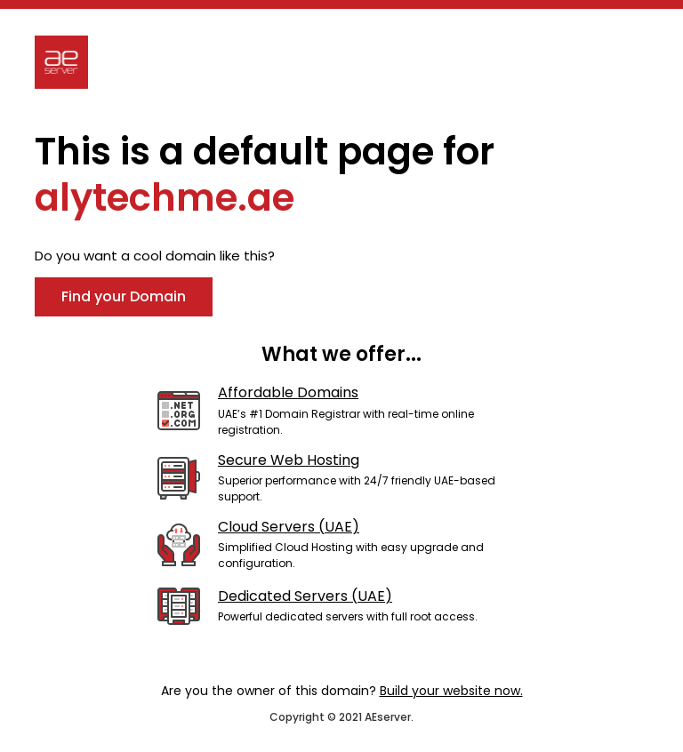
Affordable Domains (288, 392)
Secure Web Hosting (288, 460)
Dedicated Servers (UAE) (305, 596)
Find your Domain (123, 296)
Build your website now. (451, 691)
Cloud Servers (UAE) (288, 526)
